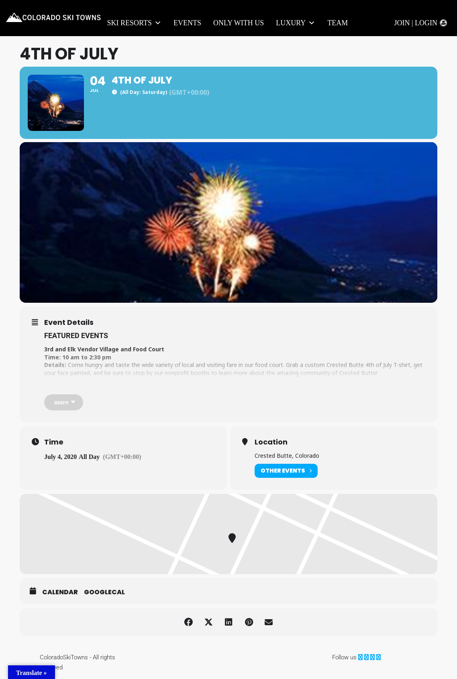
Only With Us (238, 23)
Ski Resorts (134, 23)
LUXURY (295, 23)
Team (337, 23)
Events (187, 23)
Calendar (60, 592)
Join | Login (415, 23)
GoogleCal (104, 592)
